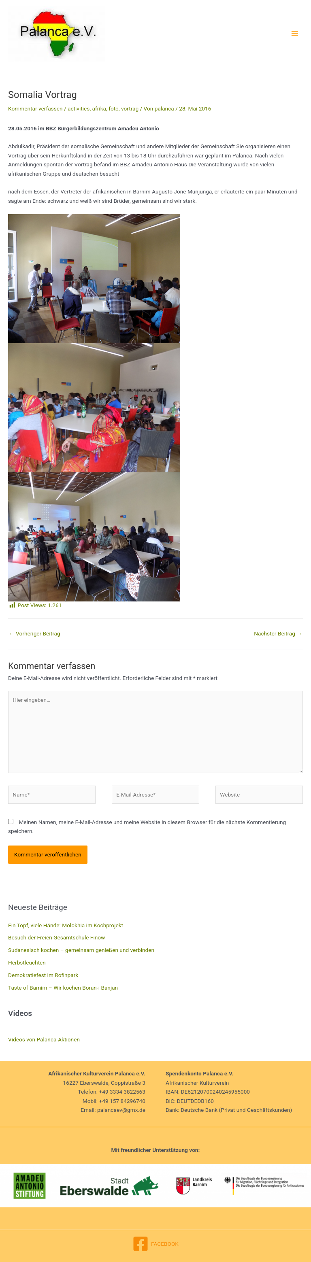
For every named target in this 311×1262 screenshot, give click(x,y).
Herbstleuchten (27, 962)
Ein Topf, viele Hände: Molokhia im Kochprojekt (65, 925)
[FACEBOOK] (155, 1244)
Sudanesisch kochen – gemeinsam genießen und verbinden (81, 950)
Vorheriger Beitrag (34, 633)
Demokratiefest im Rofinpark (43, 975)
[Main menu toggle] (295, 33)
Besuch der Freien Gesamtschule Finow (56, 937)
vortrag (129, 108)
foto (114, 108)
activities (78, 108)
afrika (99, 108)
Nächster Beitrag (278, 633)
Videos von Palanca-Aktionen (44, 1039)
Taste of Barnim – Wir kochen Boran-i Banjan (63, 987)
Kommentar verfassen (35, 108)
